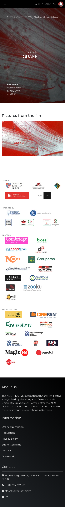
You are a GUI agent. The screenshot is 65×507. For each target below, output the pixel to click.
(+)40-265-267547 (13, 485)
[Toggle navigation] (5, 4)
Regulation (8, 432)
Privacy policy (10, 438)
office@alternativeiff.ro (16, 491)
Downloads (8, 456)
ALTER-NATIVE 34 (45, 4)
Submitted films (46, 17)
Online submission (13, 427)
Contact (6, 450)
